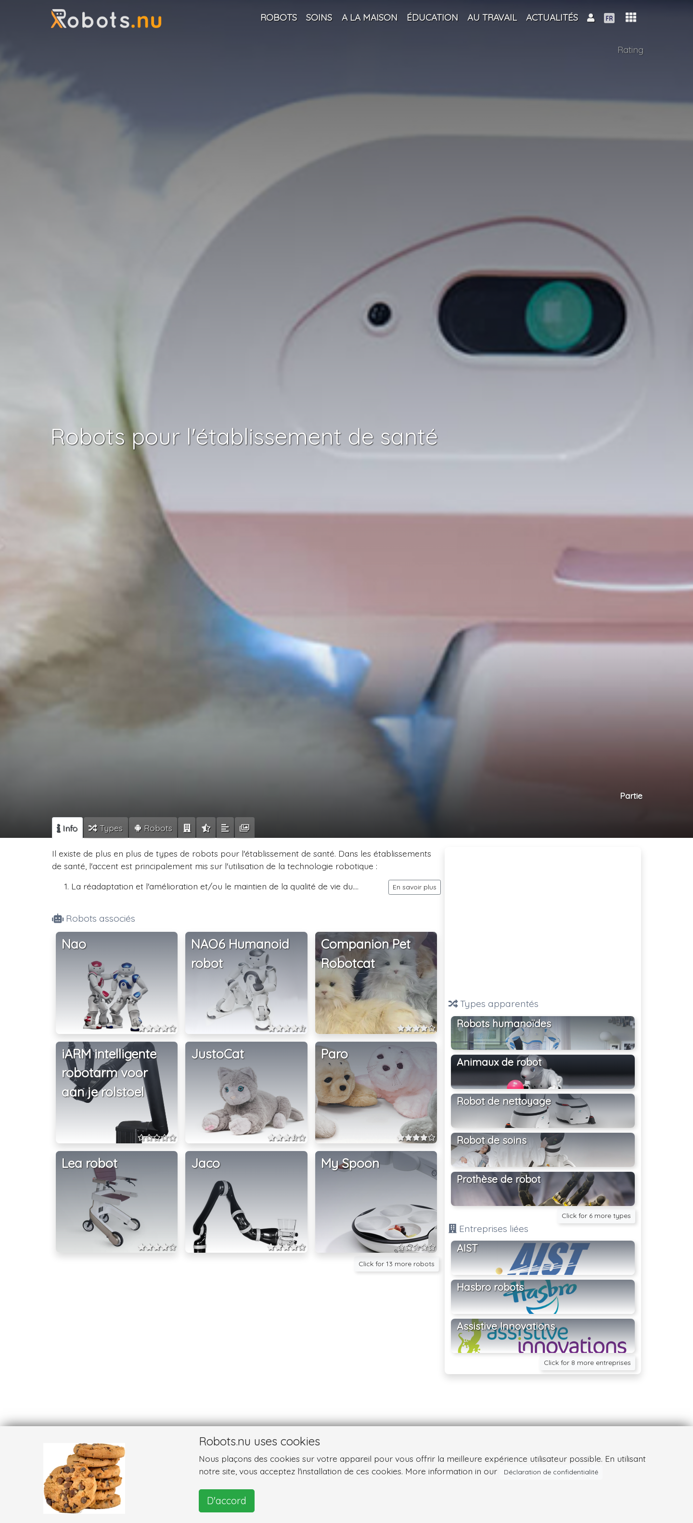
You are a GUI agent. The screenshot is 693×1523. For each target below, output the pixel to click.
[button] (630, 17)
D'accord (226, 1501)
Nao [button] (74, 944)
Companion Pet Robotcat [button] (366, 953)
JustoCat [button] (217, 1054)
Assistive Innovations (506, 1326)
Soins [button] (319, 17)
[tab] (67, 827)
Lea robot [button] (89, 1163)
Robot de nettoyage (504, 1101)
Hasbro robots (490, 1287)
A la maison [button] (370, 17)
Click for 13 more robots (397, 1263)
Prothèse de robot (498, 1179)
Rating (630, 49)
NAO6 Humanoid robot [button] (240, 953)
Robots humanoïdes (504, 1023)
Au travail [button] (492, 17)
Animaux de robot (499, 1062)
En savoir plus (414, 887)
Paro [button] (334, 1054)
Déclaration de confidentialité (551, 1472)
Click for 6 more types (596, 1215)
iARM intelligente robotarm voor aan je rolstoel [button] (109, 1073)
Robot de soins (491, 1140)
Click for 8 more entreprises (587, 1362)
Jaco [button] (205, 1163)
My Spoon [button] (350, 1163)
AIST (467, 1248)
